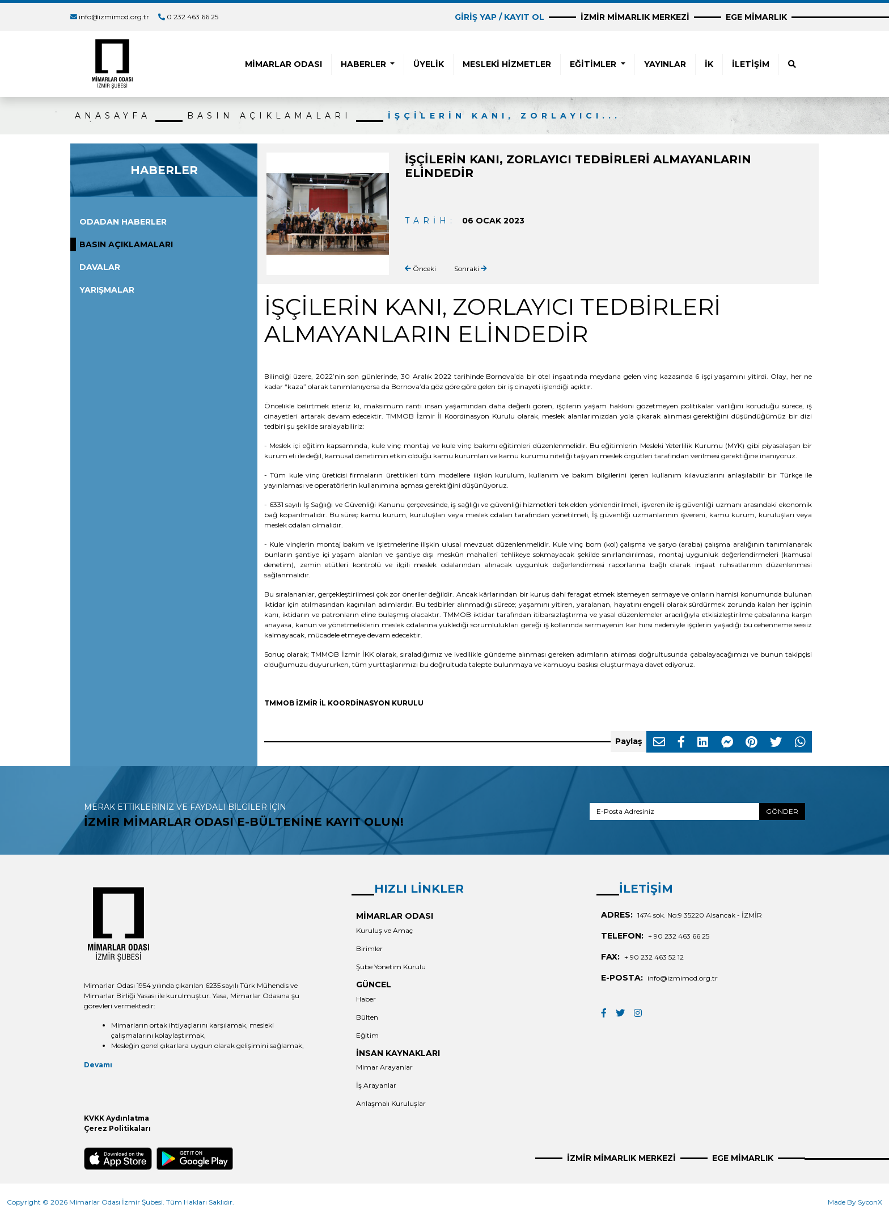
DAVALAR (99, 267)
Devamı (98, 1065)
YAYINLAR (665, 64)
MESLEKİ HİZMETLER (507, 64)
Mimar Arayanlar (384, 1067)
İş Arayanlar (376, 1085)
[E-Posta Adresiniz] (675, 811)
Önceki (420, 268)
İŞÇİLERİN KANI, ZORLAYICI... (504, 116)
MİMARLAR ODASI (283, 64)
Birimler (369, 948)
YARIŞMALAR (106, 290)
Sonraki (470, 268)
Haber (366, 999)
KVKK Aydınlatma (116, 1118)
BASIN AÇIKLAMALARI (269, 116)
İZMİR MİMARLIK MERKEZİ (635, 17)
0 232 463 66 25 (192, 16)
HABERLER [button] (364, 64)
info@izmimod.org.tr (114, 16)
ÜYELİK (428, 64)
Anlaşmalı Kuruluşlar (391, 1103)
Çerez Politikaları (117, 1128)
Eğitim (367, 1035)
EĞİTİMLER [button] (594, 64)
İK (709, 64)
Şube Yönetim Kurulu (391, 966)
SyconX (870, 1202)
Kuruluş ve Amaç (384, 930)
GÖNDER (782, 811)
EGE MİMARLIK (756, 17)
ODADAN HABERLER (123, 222)
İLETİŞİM (750, 64)
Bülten (367, 1017)
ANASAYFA (113, 116)
